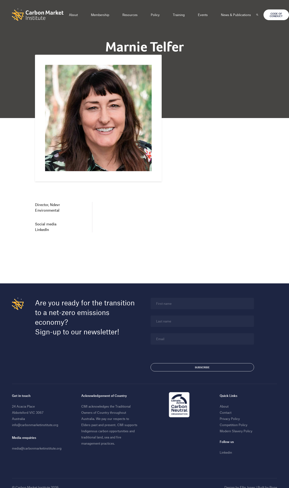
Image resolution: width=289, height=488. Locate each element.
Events (203, 15)
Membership (100, 15)
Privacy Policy (230, 419)
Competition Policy (233, 425)
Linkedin (226, 452)
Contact (225, 412)
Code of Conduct (276, 15)
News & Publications (236, 15)
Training (179, 15)
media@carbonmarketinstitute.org (37, 448)
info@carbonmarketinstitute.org (35, 425)
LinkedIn (42, 229)
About (73, 15)
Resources (130, 15)
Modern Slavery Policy (236, 431)
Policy (155, 15)
